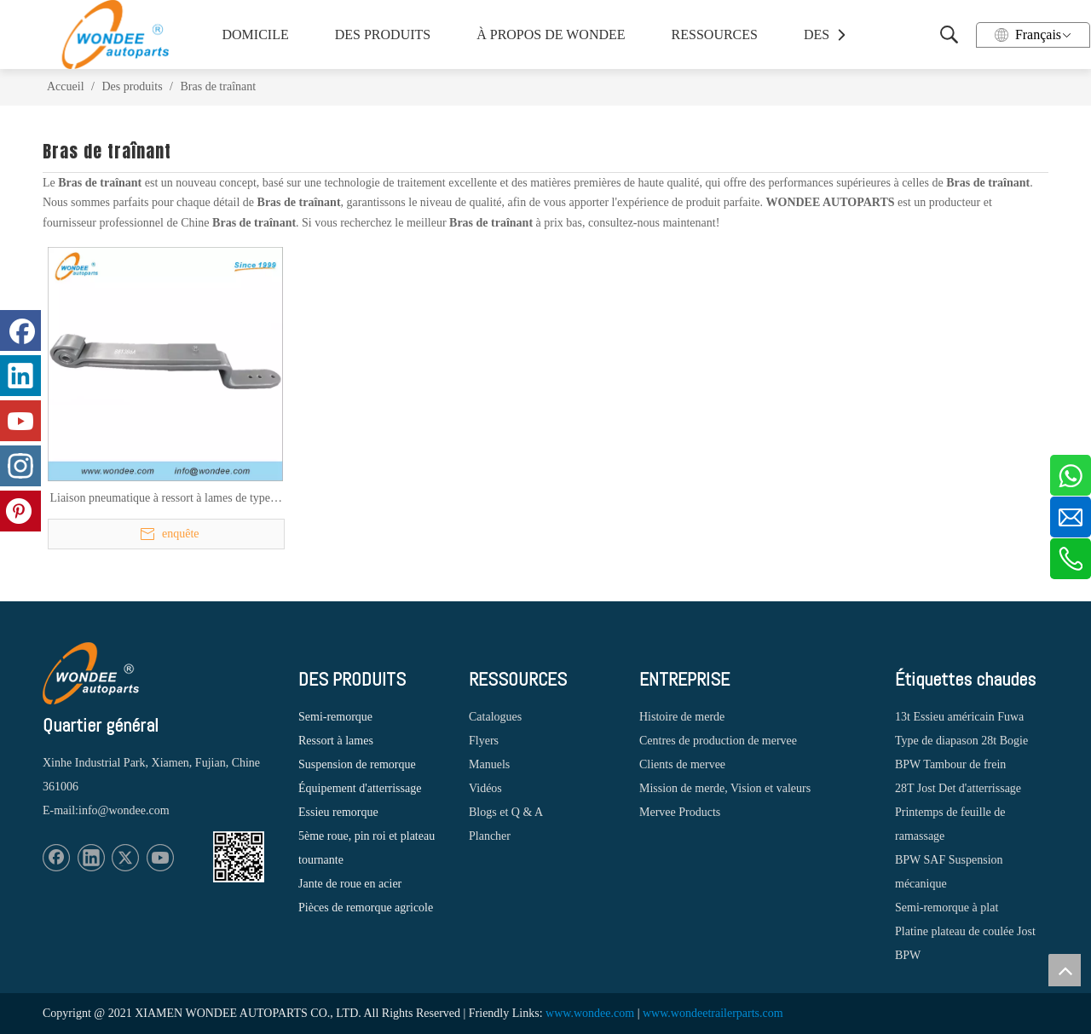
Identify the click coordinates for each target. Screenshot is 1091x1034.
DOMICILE (255, 34)
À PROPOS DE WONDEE (546, 34)
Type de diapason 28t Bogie (961, 740)
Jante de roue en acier (349, 883)
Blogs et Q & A (506, 812)
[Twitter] (125, 857)
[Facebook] (56, 857)
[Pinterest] (20, 511)
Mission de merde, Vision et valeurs (725, 788)
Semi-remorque (335, 716)
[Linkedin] (91, 857)
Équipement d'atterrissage (359, 788)
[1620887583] (238, 856)
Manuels (489, 764)
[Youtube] (160, 857)
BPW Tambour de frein (950, 764)
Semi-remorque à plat (946, 907)
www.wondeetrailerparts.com (713, 1013)
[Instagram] (20, 465)
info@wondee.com (124, 810)
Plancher (490, 836)
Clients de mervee (682, 764)
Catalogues (495, 716)
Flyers (484, 740)
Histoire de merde (681, 716)
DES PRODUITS (382, 34)
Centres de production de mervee (718, 740)
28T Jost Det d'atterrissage (958, 788)
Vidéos (485, 788)
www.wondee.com (590, 1013)
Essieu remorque (338, 812)
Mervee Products (679, 812)
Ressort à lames (335, 740)
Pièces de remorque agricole (365, 907)
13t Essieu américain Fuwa (959, 716)
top (1064, 970)
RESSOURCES (715, 34)
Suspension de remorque (357, 764)
